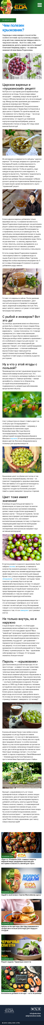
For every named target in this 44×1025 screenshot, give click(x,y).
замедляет (24, 610)
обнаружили (7, 579)
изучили (14, 438)
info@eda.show (35, 1013)
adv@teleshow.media (33, 1016)
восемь (13, 566)
